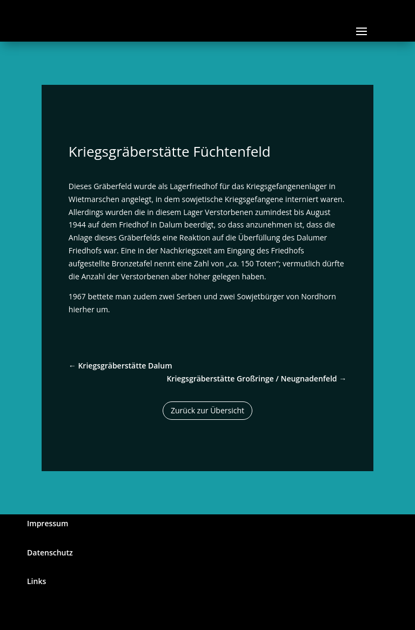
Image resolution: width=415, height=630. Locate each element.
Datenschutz (50, 552)
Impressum (47, 523)
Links (36, 581)
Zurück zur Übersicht (207, 410)
